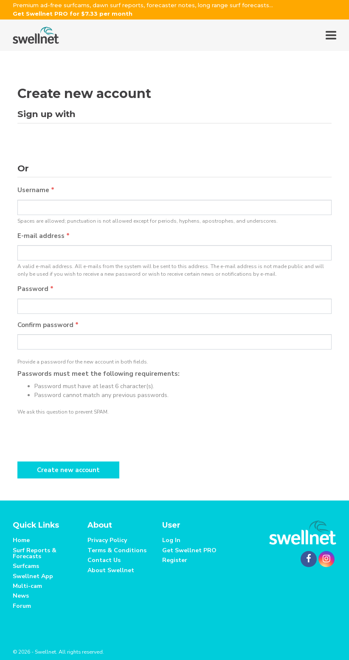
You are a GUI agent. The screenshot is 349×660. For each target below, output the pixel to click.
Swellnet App (33, 576)
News (21, 596)
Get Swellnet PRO (189, 550)
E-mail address (43, 236)
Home (21, 540)
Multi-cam (27, 586)
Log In (171, 540)
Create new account (68, 470)
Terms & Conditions (116, 550)
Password (35, 289)
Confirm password (48, 325)
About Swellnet (110, 570)
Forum (22, 606)
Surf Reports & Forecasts (34, 553)
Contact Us (104, 560)
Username (35, 190)
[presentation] (81, 436)
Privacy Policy (107, 540)
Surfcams (26, 566)
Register (174, 560)
